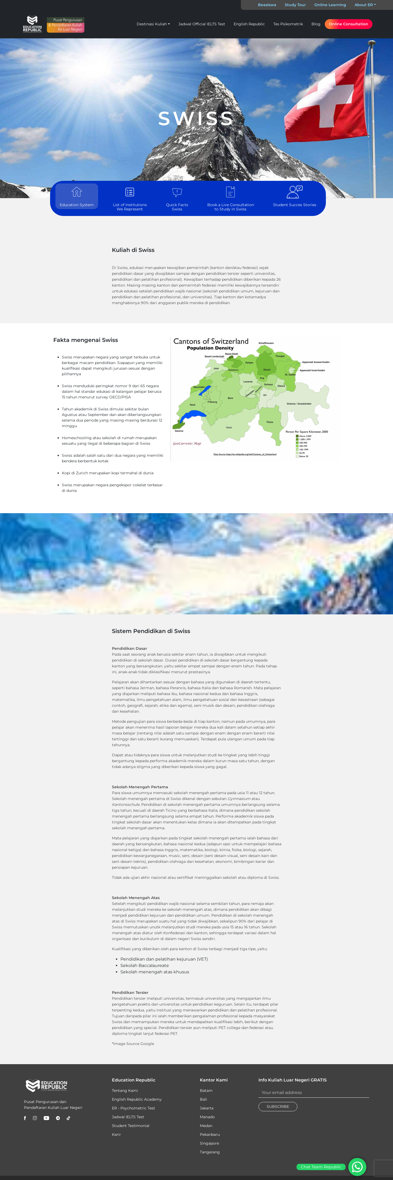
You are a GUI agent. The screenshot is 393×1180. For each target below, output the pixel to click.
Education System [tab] (77, 196)
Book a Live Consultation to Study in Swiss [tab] (230, 198)
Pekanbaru (210, 1134)
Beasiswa (267, 4)
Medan (206, 1125)
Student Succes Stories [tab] (294, 196)
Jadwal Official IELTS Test (202, 24)
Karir (116, 1134)
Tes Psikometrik (288, 24)
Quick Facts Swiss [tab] (177, 198)
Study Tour (295, 4)
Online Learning (330, 4)
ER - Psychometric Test (133, 1108)
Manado (207, 1116)
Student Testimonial (130, 1125)
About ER (364, 4)
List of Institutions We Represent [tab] (130, 198)
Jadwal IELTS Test (128, 1116)
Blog (316, 24)
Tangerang (210, 1152)
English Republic (249, 24)
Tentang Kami (125, 1090)
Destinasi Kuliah (152, 24)
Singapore (209, 1143)
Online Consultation (348, 24)
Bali (203, 1099)
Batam (206, 1090)
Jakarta (206, 1108)
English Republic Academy (137, 1099)
